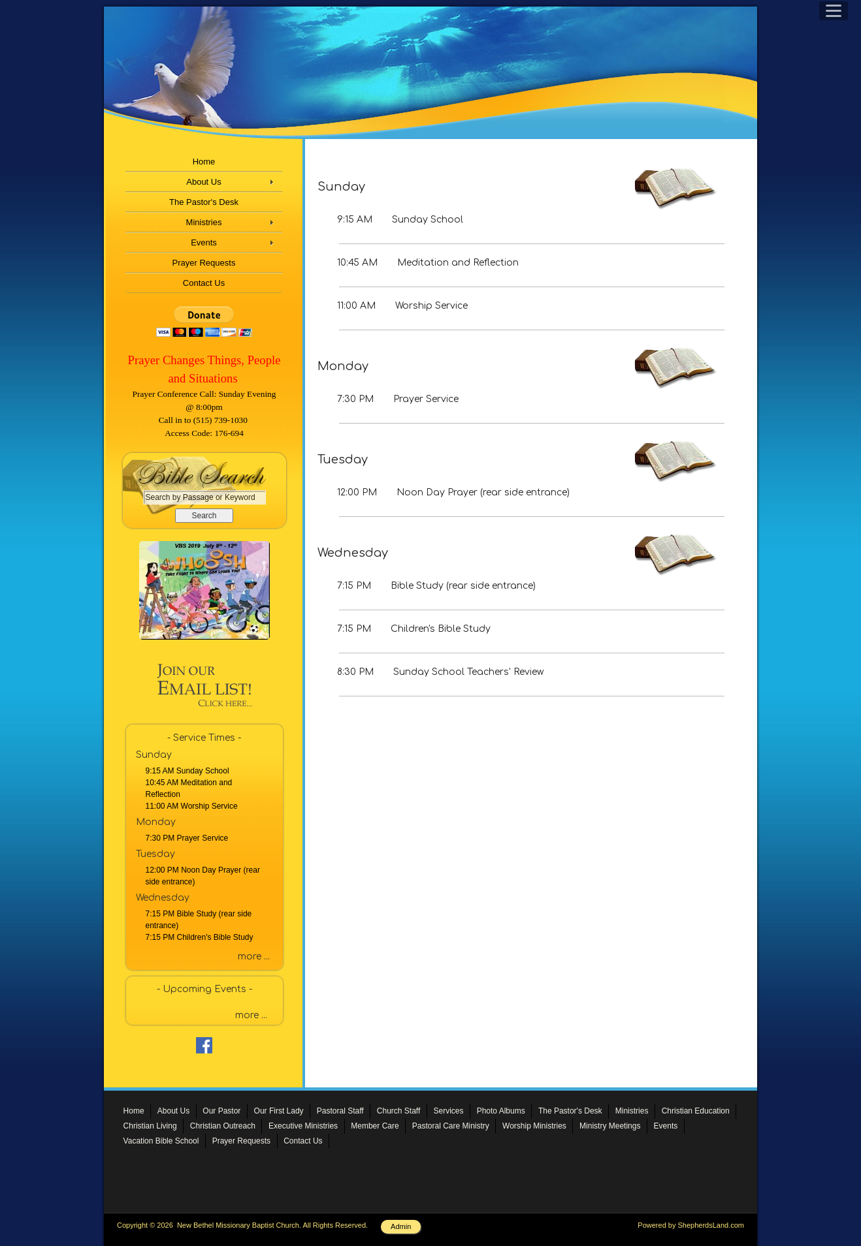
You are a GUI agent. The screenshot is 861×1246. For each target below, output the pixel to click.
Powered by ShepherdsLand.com (691, 1225)
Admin (401, 1226)
